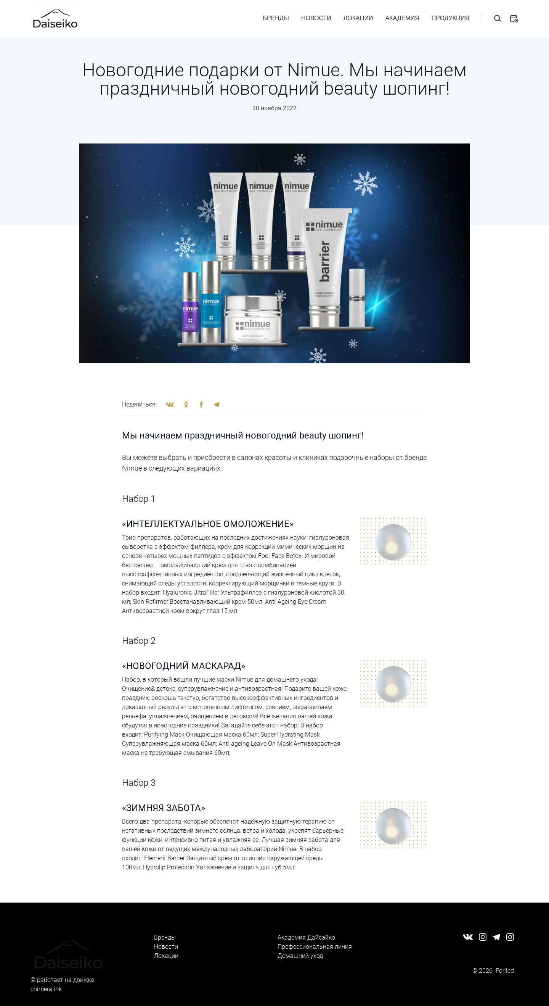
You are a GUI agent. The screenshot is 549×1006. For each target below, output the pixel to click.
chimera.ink (46, 989)
